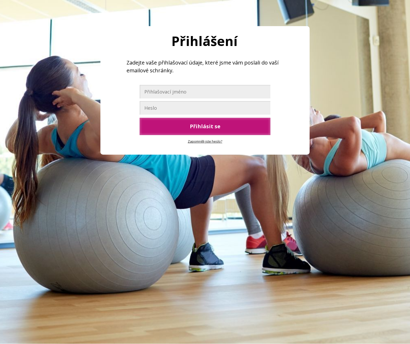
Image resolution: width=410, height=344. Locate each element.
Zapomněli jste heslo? (205, 141)
